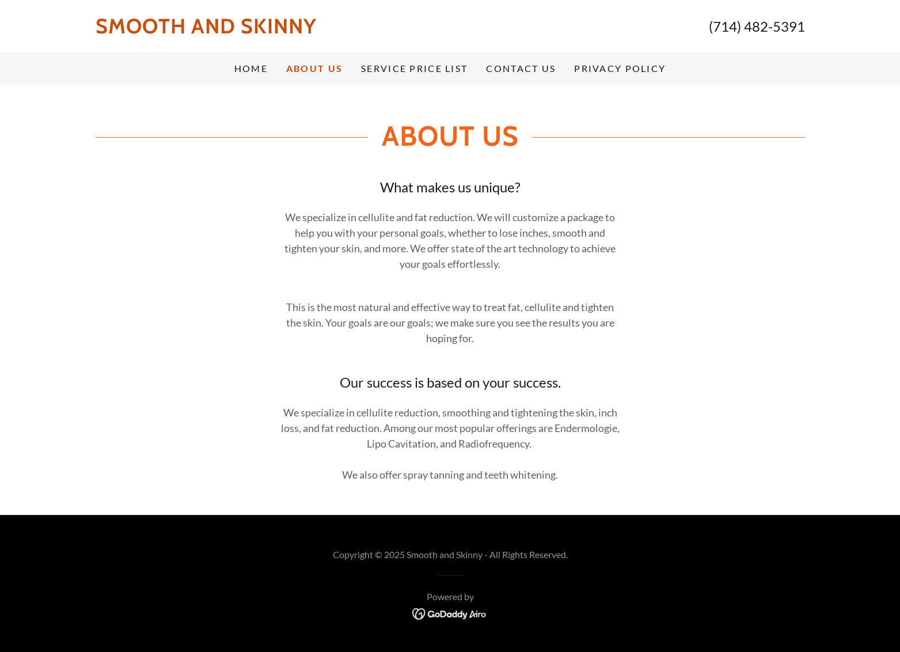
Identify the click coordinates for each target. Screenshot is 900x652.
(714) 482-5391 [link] (757, 26)
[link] (273, 29)
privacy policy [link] (620, 68)
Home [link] (251, 68)
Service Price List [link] (414, 68)
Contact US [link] (521, 68)
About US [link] (314, 68)
